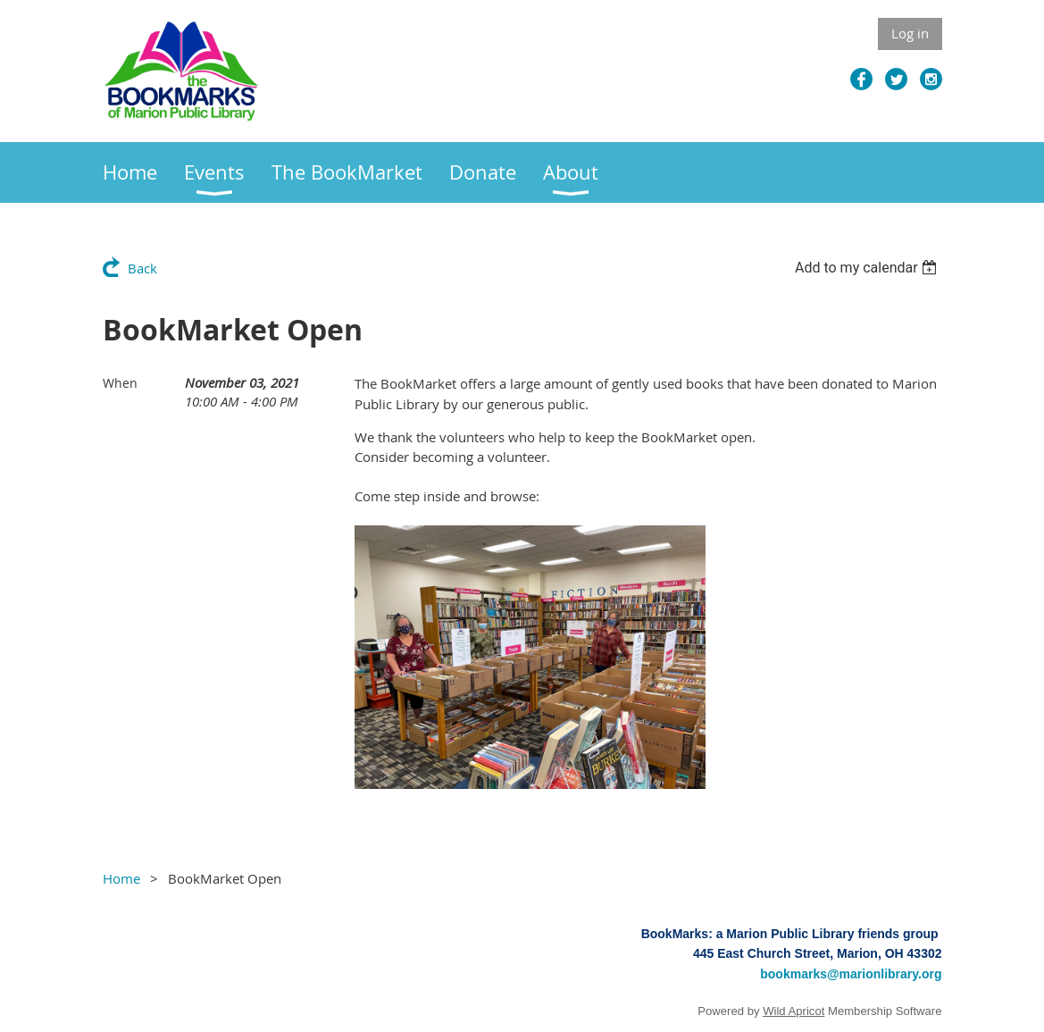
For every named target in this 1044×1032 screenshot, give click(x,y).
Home (121, 878)
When (120, 382)
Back (142, 268)
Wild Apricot (793, 1011)
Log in (910, 33)
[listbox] (868, 267)
